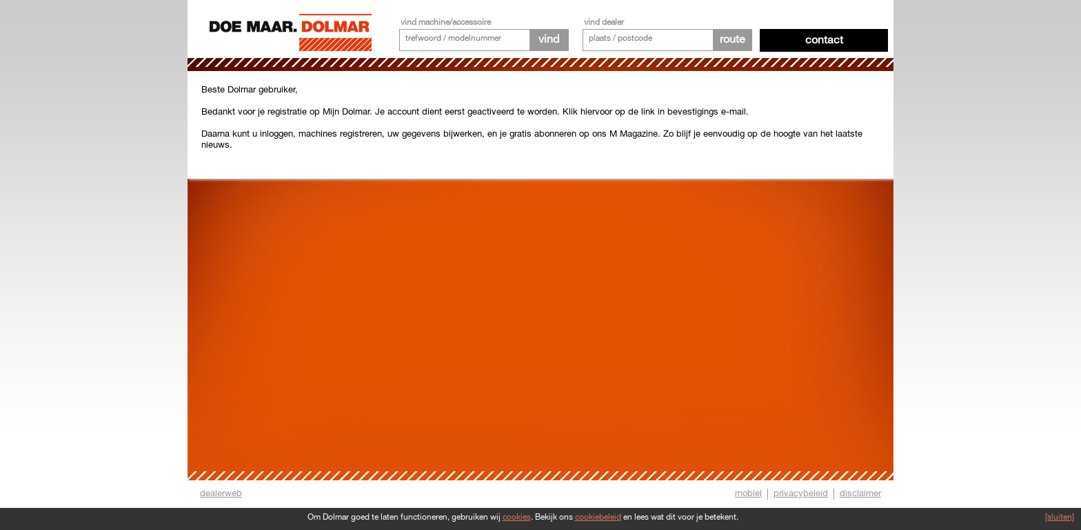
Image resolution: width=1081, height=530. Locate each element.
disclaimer (860, 493)
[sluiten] (1059, 517)
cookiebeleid (598, 517)
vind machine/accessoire (446, 22)
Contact (824, 40)
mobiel (748, 493)
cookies (517, 517)
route (732, 40)
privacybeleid (801, 493)
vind (548, 40)
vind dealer (604, 22)
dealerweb (221, 493)
